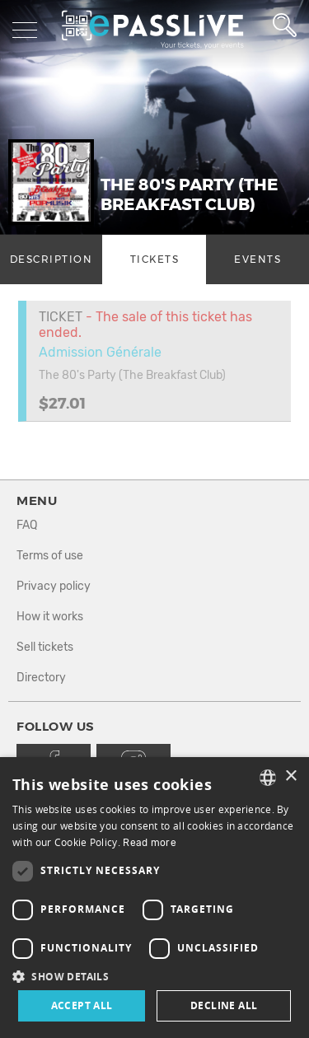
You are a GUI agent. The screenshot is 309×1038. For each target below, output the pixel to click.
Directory (41, 678)
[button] (154, 976)
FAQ (26, 525)
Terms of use (49, 556)
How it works (49, 617)
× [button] (290, 776)
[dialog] (154, 897)
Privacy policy (53, 586)
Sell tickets (44, 647)
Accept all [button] (82, 1005)
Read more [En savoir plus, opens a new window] (149, 843)
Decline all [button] (223, 1005)
